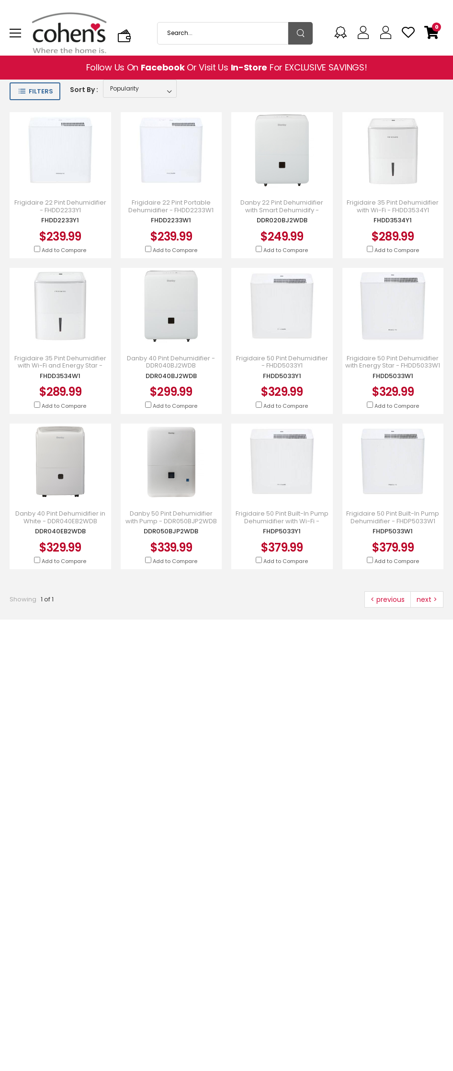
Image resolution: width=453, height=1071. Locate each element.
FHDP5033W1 (393, 531)
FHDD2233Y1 (60, 220)
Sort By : (84, 89)
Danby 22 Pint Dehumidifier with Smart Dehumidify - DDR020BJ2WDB (281, 210)
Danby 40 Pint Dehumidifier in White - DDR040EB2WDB (60, 517)
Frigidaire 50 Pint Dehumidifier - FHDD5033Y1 (282, 362)
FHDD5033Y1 (282, 375)
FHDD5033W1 (393, 375)
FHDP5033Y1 (282, 531)
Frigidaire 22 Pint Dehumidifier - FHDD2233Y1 (60, 206)
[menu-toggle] (15, 33)
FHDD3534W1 (60, 375)
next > (427, 599)
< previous (388, 599)
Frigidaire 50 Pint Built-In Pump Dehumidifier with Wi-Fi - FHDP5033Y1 (282, 521)
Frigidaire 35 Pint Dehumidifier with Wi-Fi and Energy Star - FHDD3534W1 (60, 366)
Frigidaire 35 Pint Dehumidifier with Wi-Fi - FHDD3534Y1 (393, 206)
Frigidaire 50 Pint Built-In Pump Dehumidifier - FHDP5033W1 (392, 517)
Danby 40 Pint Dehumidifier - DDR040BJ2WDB (171, 362)
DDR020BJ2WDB (282, 220)
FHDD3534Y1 (393, 220)
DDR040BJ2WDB (171, 375)
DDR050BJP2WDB (171, 531)
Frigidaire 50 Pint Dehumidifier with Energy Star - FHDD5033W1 (392, 362)
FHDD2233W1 (171, 220)
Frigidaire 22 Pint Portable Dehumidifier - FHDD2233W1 (171, 206)
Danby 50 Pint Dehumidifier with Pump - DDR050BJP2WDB (171, 517)
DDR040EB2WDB (60, 531)
